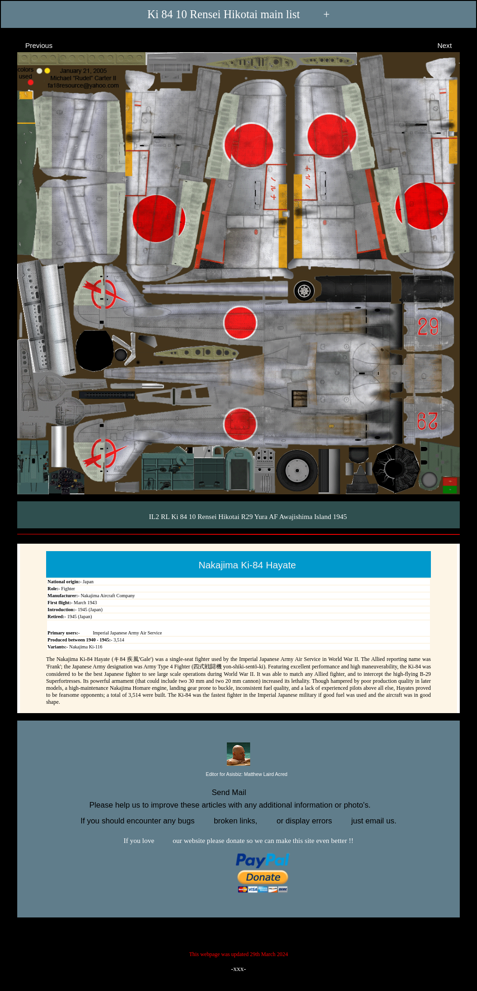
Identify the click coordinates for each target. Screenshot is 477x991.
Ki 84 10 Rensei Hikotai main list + (238, 14)
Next (453, 45)
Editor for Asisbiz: (238, 775)
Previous (30, 45)
